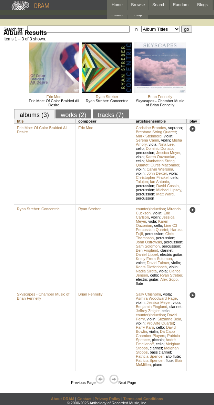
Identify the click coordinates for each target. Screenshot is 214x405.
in (135, 29)
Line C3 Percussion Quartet (156, 227)
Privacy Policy (107, 399)
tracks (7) (111, 115)
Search (158, 4)
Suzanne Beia (169, 319)
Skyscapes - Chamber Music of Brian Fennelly (160, 103)
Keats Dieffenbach (151, 267)
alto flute (172, 356)
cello (140, 148)
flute (139, 283)
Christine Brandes (151, 128)
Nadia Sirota (146, 271)
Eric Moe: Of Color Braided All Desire (54, 103)
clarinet (166, 250)
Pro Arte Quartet (160, 323)
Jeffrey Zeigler (148, 311)
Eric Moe (54, 97)
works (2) (73, 115)
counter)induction (150, 209)
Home (117, 4)
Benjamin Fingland (151, 307)
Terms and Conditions (143, 399)
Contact (84, 399)
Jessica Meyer (168, 153)
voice (140, 263)
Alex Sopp (168, 279)
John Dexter (156, 173)
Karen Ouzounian (160, 157)
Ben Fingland (147, 250)
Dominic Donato (159, 148)
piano (157, 365)
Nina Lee (166, 144)
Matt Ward (165, 194)
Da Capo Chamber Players (155, 333)
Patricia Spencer (149, 356)
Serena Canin (147, 140)
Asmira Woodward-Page (156, 298)
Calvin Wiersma (159, 169)
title (20, 121)
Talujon (142, 182)
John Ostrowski (149, 242)
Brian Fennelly (160, 97)
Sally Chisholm (148, 294)
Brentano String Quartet (156, 132)
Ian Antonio (159, 182)
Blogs (202, 4)
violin (168, 136)
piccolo (158, 340)
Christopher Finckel (152, 177)
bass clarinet (160, 352)
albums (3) (34, 115)
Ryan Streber (107, 97)
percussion (145, 153)
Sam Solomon (148, 246)
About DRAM (62, 399)
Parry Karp (145, 327)
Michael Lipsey (168, 190)
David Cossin (167, 186)
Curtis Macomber (165, 165)
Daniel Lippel (147, 254)
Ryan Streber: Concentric (107, 101)
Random (180, 4)
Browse (138, 4)
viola (152, 144)
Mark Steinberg (149, 136)
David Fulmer (158, 263)
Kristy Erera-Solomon (154, 259)
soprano (175, 128)
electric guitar (171, 254)
